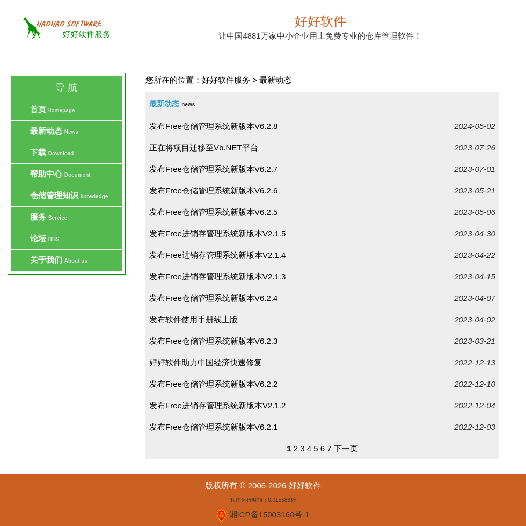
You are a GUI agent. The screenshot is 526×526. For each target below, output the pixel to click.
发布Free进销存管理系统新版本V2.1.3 (217, 276)
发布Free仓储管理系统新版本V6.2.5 (213, 212)
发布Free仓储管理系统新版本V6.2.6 (213, 190)
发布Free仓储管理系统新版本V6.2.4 (213, 297)
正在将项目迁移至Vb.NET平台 (203, 147)
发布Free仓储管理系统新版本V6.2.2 (213, 383)
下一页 (346, 448)
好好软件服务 (226, 79)
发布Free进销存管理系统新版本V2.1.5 (217, 233)
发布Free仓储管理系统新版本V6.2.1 (213, 426)
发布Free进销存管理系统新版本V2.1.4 (217, 255)
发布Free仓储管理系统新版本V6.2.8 (213, 126)
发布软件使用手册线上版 (193, 319)
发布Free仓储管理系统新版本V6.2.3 (213, 340)
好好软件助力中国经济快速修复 (205, 362)
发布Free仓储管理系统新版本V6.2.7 (213, 169)
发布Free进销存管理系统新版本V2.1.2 (217, 405)
